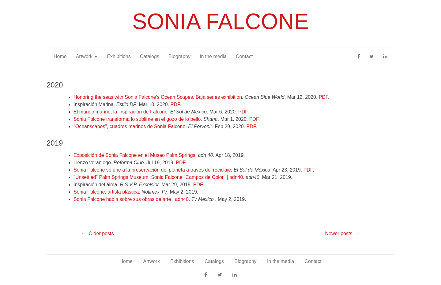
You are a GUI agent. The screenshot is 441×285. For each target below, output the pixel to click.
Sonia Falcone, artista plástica (106, 191)
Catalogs (149, 56)
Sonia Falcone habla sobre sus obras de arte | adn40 (131, 199)
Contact (244, 56)
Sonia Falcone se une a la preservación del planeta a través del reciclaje (152, 169)
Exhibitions (118, 56)
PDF (323, 97)
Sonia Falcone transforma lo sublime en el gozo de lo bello (137, 119)
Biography (179, 56)
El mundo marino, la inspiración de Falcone (121, 111)
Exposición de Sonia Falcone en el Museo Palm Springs (134, 155)
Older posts (101, 233)
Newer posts (338, 233)
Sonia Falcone (220, 21)
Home (60, 56)
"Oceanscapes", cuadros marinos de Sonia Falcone (129, 126)
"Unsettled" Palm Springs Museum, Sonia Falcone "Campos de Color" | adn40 (158, 177)
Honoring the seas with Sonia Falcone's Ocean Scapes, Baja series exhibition (158, 97)
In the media (213, 56)
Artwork (84, 56)
